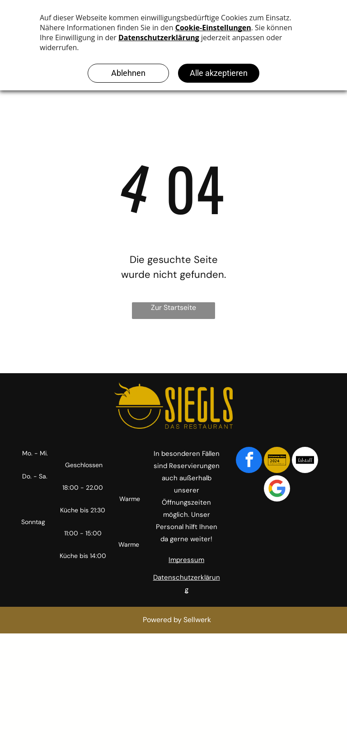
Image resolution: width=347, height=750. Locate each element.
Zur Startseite (173, 307)
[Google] (277, 489)
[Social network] (277, 461)
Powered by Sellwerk (177, 619)
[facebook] (249, 461)
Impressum (186, 559)
